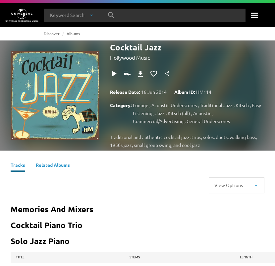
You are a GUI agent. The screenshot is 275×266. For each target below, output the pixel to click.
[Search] (254, 15)
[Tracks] (18, 165)
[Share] (167, 74)
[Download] (140, 74)
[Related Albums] (53, 165)
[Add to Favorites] (154, 74)
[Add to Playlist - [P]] (127, 74)
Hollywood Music (130, 57)
